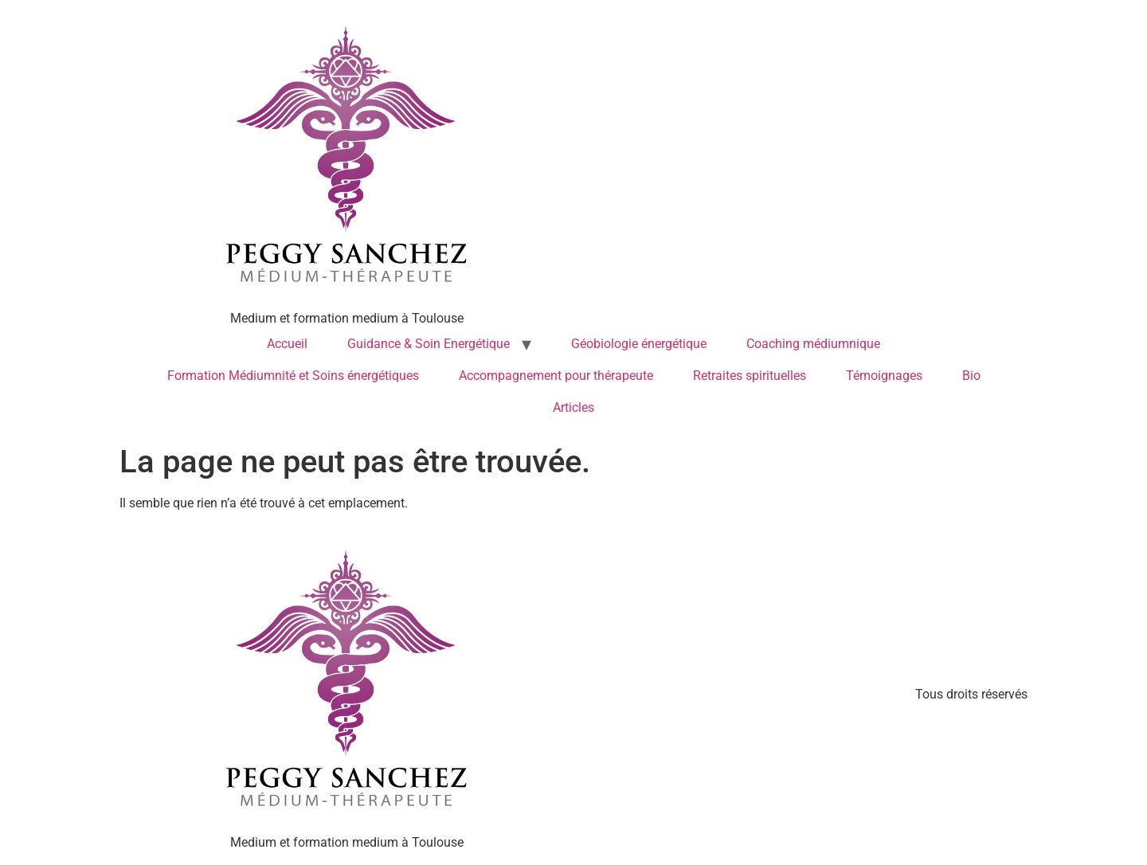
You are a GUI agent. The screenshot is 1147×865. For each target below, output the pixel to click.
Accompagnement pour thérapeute (556, 375)
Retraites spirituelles (749, 375)
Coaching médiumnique (813, 343)
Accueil (287, 343)
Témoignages (884, 375)
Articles (573, 407)
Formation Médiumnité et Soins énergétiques (293, 375)
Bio (971, 375)
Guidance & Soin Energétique (428, 343)
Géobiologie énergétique (639, 343)
